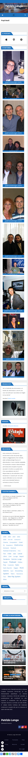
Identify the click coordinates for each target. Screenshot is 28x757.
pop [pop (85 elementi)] (4, 565)
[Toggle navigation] (14, 15)
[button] (25, 15)
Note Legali (22, 749)
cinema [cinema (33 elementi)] (5, 542)
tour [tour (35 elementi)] (4, 576)
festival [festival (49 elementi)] (13, 548)
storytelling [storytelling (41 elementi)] (19, 571)
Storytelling (7, 658)
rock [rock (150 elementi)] (22, 568)
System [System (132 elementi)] (6, 574)
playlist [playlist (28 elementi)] (5, 562)
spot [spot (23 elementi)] (12, 571)
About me (14, 744)
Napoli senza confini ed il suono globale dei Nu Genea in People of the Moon (14, 632)
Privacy (6, 744)
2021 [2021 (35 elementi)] (14, 537)
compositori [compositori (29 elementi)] (13, 542)
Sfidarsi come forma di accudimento (13, 662)
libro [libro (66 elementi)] (5, 556)
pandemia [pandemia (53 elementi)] (6, 559)
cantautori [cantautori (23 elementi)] (17, 539)
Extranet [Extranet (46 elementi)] (6, 548)
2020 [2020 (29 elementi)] (9, 537)
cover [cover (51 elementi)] (21, 542)
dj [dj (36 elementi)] (3, 545)
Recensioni (6, 627)
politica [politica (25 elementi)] (20, 562)
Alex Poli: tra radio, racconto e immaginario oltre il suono (12, 679)
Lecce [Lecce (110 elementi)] (20, 554)
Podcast (18, 674)
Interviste (13, 674)
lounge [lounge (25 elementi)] (15, 556)
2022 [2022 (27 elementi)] (18, 537)
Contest (6, 739)
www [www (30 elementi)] (4, 579)
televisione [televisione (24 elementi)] (19, 573)
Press (23, 739)
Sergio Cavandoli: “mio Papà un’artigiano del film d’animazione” (14, 498)
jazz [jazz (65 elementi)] (14, 554)
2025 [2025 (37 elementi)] (4, 539)
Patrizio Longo (14, 6)
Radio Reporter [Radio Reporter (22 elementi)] (7, 568)
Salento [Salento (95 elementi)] (6, 571)
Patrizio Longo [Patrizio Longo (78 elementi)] (16, 559)
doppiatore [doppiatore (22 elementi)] (9, 545)
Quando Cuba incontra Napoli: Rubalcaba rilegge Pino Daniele (14, 647)
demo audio (11, 398)
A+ (2, 742)
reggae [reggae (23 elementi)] (16, 568)
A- (2, 749)
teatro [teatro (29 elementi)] (12, 573)
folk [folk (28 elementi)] (4, 553)
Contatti (23, 744)
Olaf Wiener (6, 496)
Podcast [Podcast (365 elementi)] (12, 562)
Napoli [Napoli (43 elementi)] (21, 556)
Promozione (15, 739)
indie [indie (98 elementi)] (9, 554)
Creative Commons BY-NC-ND (10, 696)
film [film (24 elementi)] (19, 551)
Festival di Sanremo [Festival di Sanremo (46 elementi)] (9, 551)
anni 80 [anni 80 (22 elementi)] (10, 539)
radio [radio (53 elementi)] (17, 565)
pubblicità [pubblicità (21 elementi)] (11, 565)
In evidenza (6, 674)
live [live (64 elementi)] (10, 556)
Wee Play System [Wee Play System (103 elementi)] (14, 576)
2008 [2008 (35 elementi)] (4, 537)
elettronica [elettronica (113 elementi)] (18, 545)
